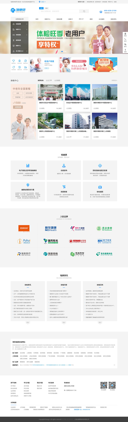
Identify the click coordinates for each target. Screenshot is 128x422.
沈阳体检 (83, 353)
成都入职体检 (33, 358)
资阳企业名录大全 (57, 407)
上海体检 (29, 353)
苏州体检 (89, 353)
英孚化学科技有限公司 (55, 409)
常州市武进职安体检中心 (38, 365)
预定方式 (39, 386)
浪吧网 (68, 409)
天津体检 (35, 353)
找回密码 (13, 393)
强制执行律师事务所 (38, 409)
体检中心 (17, 29)
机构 (46, 8)
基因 (91, 19)
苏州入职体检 (79, 356)
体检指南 (104, 2)
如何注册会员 (14, 396)
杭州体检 (42, 353)
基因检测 (17, 40)
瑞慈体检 (37, 362)
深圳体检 (49, 353)
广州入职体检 (51, 356)
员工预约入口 (18, 51)
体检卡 (70, 19)
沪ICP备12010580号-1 (68, 419)
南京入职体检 (70, 356)
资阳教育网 (33, 407)
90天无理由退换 (52, 393)
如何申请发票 (52, 386)
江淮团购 (26, 409)
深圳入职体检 (42, 356)
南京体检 (56, 353)
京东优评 (13, 407)
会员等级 (13, 391)
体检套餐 (17, 24)
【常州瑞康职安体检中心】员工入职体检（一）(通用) (58, 365)
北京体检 (22, 353)
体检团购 (17, 35)
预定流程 (39, 388)
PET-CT (81, 19)
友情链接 (13, 402)
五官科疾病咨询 (15, 409)
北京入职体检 (23, 356)
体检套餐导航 (27, 393)
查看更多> (114, 80)
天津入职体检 (60, 356)
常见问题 (26, 388)
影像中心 (17, 45)
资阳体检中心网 (19, 10)
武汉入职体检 (88, 356)
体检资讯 (113, 19)
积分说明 (26, 391)
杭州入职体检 (107, 356)
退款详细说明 (52, 391)
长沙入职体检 (97, 356)
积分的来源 (14, 388)
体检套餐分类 (90, 2)
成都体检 (69, 353)
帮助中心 (110, 2)
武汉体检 (76, 353)
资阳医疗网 (103, 407)
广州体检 (62, 353)
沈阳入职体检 (23, 358)
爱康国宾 (22, 362)
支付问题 (26, 386)
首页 (37, 19)
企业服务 (101, 19)
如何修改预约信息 (53, 388)
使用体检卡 (98, 2)
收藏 (115, 2)
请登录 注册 (81, 2)
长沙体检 (96, 353)
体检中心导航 (27, 396)
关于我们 (13, 386)
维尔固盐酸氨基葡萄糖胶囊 (73, 407)
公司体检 (22, 407)
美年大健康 (30, 362)
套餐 (41, 8)
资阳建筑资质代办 (91, 407)
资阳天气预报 (44, 407)
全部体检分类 (20, 19)
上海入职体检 (33, 356)
